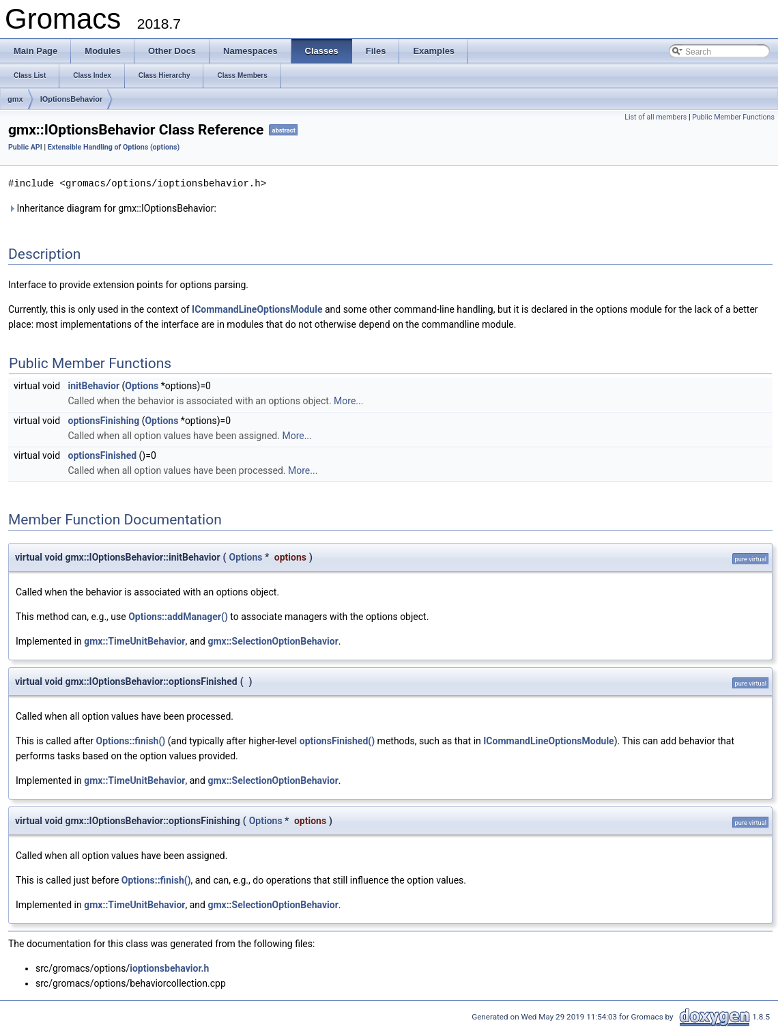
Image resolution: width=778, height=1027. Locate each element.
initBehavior (94, 385)
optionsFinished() (337, 740)
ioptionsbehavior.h (169, 967)
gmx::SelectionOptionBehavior (272, 640)
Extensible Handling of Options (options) (114, 147)
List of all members (655, 117)
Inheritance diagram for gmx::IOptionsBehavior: (112, 207)
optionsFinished (102, 454)
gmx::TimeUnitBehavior (134, 640)
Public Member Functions (733, 117)
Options (141, 385)
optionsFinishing (104, 419)
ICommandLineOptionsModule (257, 308)
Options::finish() (131, 740)
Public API (25, 147)
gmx (15, 99)
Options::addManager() (178, 615)
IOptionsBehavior (71, 99)
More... (348, 400)
